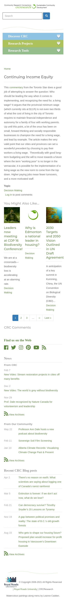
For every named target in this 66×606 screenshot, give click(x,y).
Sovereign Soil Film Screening (35, 440)
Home (7, 68)
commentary (16, 87)
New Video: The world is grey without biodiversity (31, 390)
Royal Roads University (25, 589)
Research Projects (20, 43)
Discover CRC (18, 36)
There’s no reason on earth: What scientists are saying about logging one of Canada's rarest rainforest (39, 481)
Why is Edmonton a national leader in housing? (33, 236)
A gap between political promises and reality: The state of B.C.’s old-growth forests (39, 521)
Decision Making (13, 190)
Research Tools (18, 50)
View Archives (16, 414)
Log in (8, 194)
